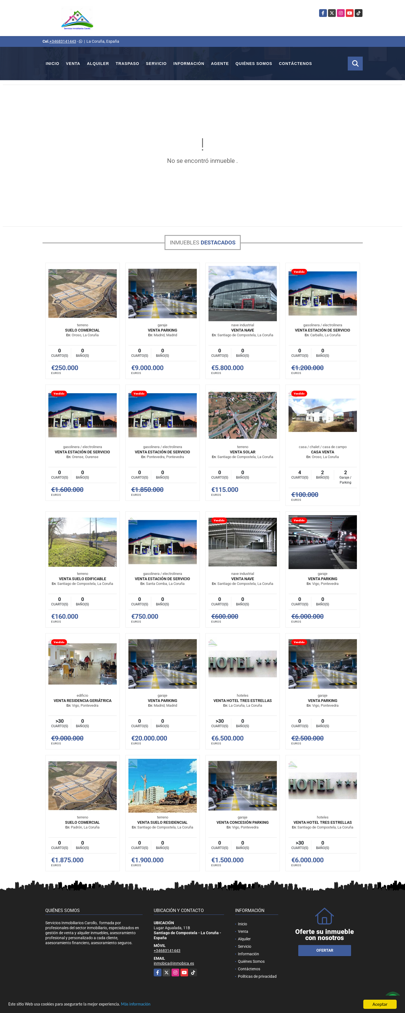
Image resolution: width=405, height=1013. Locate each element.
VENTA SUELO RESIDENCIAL (162, 822)
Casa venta (322, 452)
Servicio (156, 63)
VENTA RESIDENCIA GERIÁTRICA (82, 700)
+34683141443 (62, 41)
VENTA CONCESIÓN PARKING (243, 822)
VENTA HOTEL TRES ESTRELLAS (242, 700)
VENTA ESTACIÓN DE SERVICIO (322, 330)
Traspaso (127, 63)
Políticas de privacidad (257, 976)
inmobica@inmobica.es (174, 963)
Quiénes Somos (253, 63)
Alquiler (98, 63)
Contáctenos (295, 63)
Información (188, 63)
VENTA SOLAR (242, 452)
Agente (220, 63)
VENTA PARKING (162, 330)
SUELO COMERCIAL (82, 330)
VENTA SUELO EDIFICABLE (82, 579)
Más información (148, 1004)
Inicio (52, 63)
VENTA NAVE (242, 330)
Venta (73, 63)
